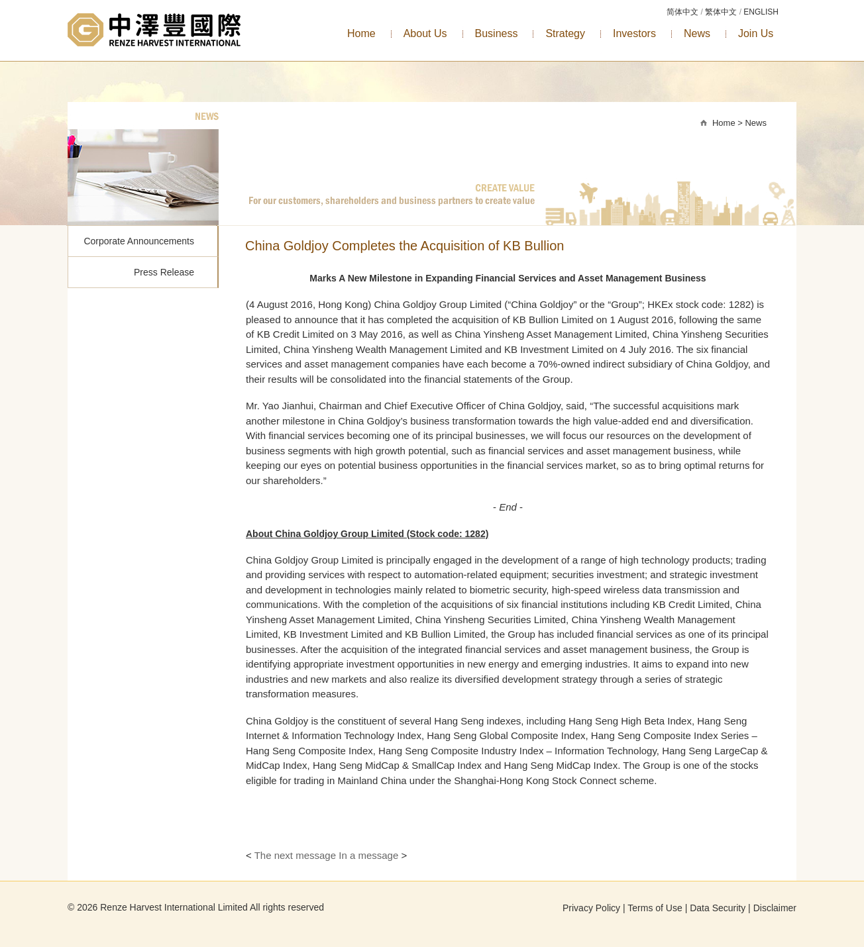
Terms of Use (654, 908)
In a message (368, 855)
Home (361, 33)
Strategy (565, 33)
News (697, 33)
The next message (295, 855)
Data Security (717, 908)
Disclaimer (774, 908)
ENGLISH (761, 12)
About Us (425, 33)
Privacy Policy (591, 908)
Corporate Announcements (138, 241)
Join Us (755, 33)
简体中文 (682, 12)
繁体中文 (721, 12)
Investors (634, 33)
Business (496, 33)
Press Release (164, 272)
